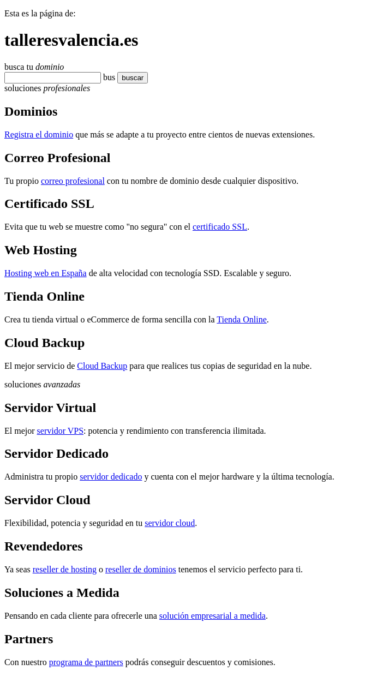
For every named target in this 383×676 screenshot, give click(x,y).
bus (109, 77)
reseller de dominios (140, 569)
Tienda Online (241, 319)
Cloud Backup (102, 365)
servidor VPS (60, 430)
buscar (132, 78)
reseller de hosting (65, 569)
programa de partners (86, 662)
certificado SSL (220, 226)
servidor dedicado (111, 476)
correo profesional (73, 181)
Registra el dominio (38, 134)
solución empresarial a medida (212, 615)
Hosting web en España (45, 273)
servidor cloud (170, 523)
